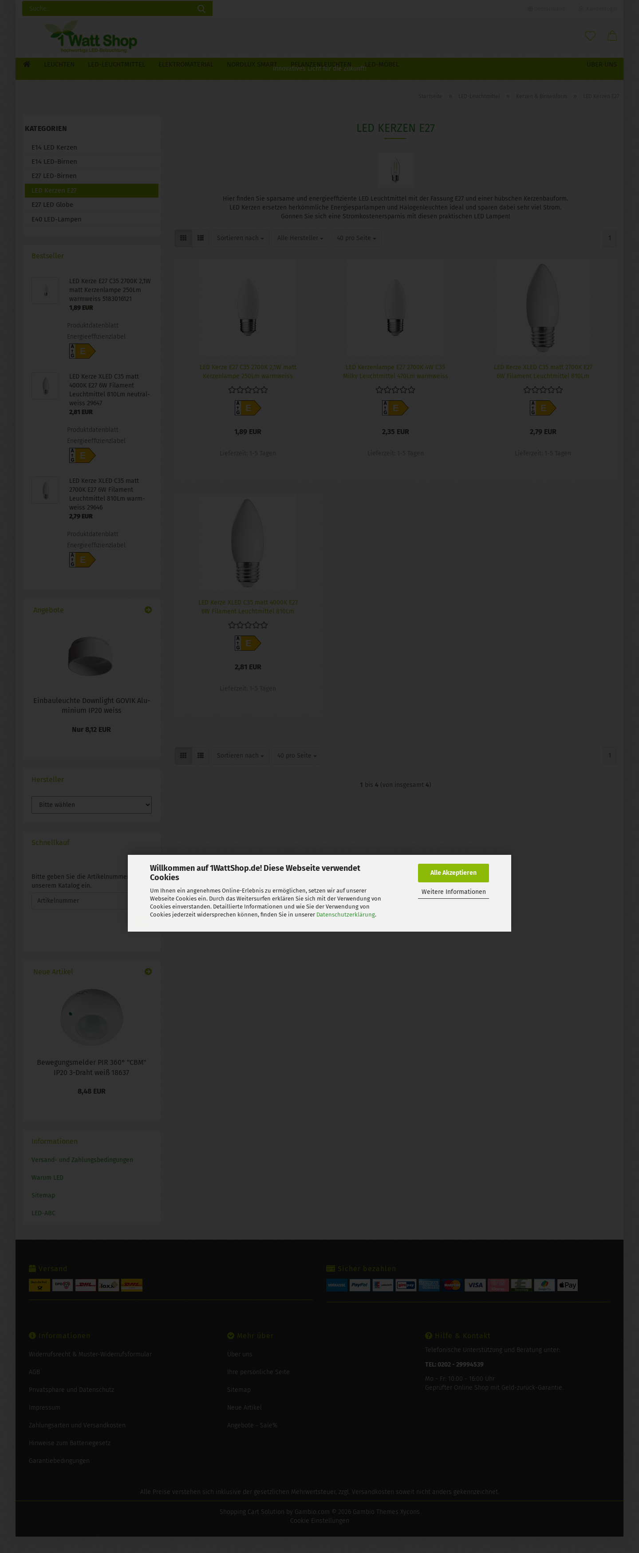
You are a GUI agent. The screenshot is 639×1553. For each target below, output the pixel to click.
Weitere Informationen (454, 892)
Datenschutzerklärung (345, 914)
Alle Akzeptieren (453, 873)
